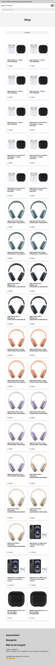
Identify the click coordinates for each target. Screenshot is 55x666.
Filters (27, 32)
